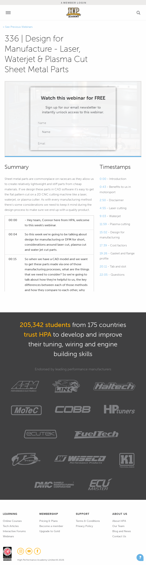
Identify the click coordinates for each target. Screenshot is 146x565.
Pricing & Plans (48, 521)
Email (41, 143)
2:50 (103, 200)
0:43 (103, 187)
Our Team (118, 526)
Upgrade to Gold (49, 531)
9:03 (103, 216)
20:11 (103, 266)
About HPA (119, 521)
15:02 (103, 232)
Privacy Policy (84, 526)
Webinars (8, 536)
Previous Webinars (21, 27)
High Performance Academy (73, 12)
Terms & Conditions (88, 521)
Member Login (73, 3)
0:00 (103, 179)
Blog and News (121, 531)
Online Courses (12, 521)
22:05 (104, 274)
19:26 (103, 253)
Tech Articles (11, 526)
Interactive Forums (14, 531)
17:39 (103, 245)
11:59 (103, 224)
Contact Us (119, 536)
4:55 (103, 208)
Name (42, 123)
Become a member (51, 526)
